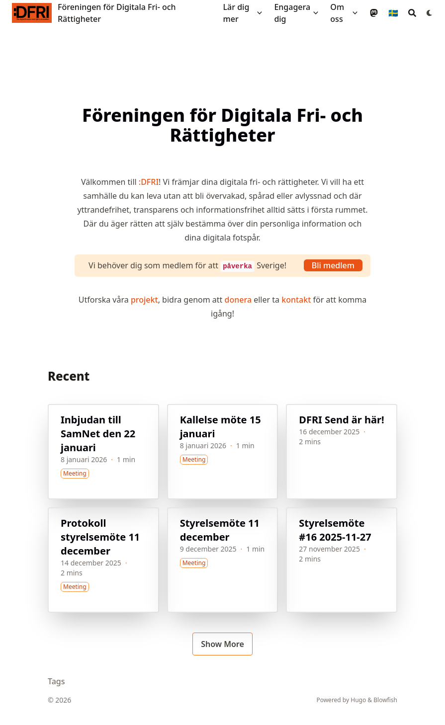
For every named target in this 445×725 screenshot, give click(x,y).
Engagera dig (292, 12)
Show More (222, 644)
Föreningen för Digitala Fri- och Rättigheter (117, 12)
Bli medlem (333, 265)
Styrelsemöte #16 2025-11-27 (335, 530)
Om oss (337, 12)
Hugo (358, 700)
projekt (144, 299)
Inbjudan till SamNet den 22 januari (98, 433)
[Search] (412, 13)
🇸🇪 (393, 12)
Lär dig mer (236, 12)
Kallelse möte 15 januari (220, 426)
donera (238, 299)
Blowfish (385, 700)
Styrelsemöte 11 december (220, 530)
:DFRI (149, 181)
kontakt (296, 299)
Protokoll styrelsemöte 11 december (100, 537)
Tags (56, 681)
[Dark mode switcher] (429, 13)
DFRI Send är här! (341, 419)
